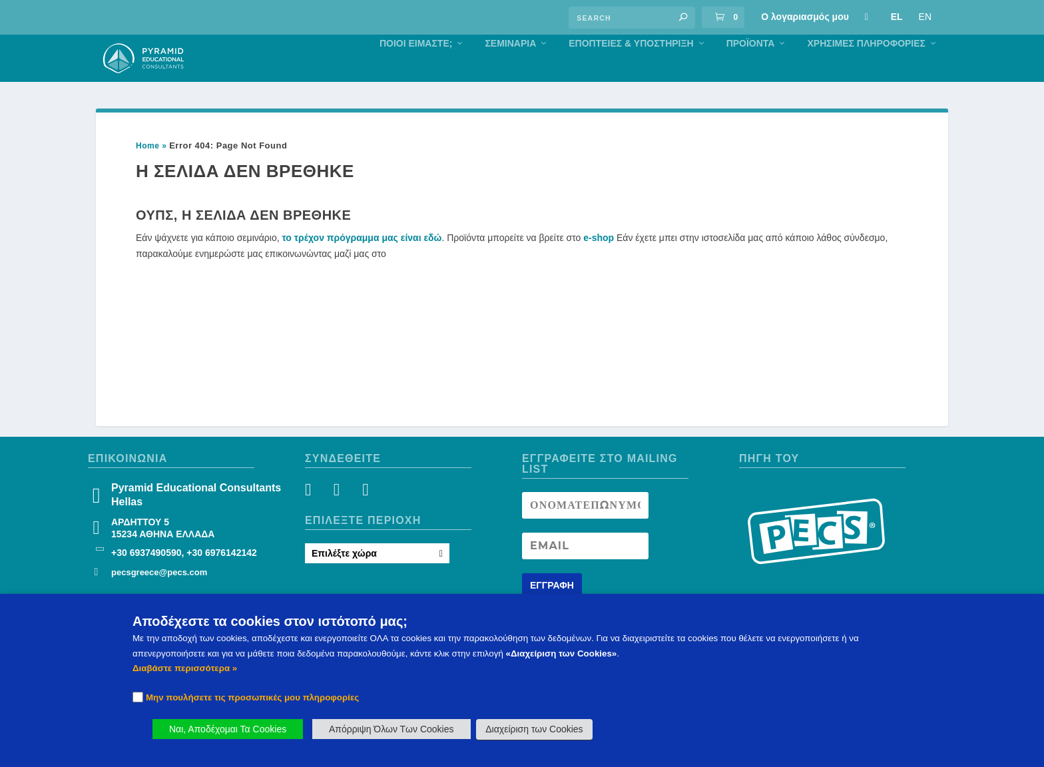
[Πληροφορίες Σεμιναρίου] (866, 16)
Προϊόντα (750, 71)
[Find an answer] (632, 18)
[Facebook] (316, 520)
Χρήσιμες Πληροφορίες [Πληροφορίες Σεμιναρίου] (866, 71)
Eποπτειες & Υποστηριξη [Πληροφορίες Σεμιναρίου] (631, 71)
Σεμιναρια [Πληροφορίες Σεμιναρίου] (510, 71)
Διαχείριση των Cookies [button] (534, 729)
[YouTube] (364, 520)
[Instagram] (340, 520)
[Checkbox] (137, 697)
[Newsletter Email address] (585, 574)
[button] (683, 17)
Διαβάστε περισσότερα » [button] (184, 668)
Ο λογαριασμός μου (805, 16)
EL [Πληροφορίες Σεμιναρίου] (897, 16)
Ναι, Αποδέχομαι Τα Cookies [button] (227, 729)
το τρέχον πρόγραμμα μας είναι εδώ (362, 265)
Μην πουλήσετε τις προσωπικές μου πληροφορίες (252, 697)
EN (925, 16)
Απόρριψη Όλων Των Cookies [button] (391, 729)
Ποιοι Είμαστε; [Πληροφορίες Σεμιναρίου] (416, 71)
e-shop (598, 265)
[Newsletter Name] (585, 533)
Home (147, 173)
